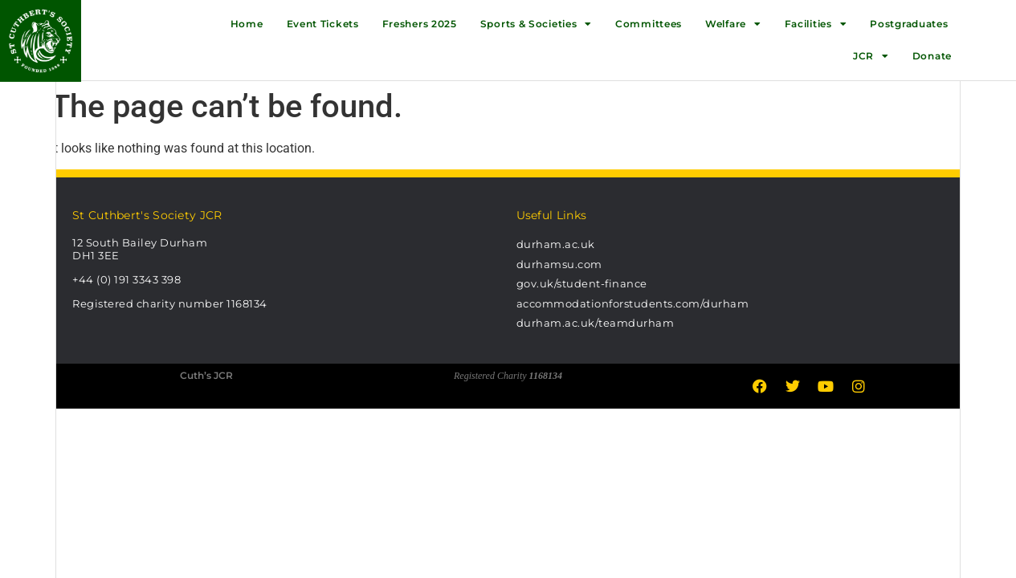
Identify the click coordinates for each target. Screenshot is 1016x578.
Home (247, 24)
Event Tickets (323, 24)
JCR (871, 56)
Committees (648, 24)
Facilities (816, 24)
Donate (932, 56)
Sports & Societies (536, 24)
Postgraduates (909, 24)
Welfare (733, 24)
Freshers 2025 (419, 24)
